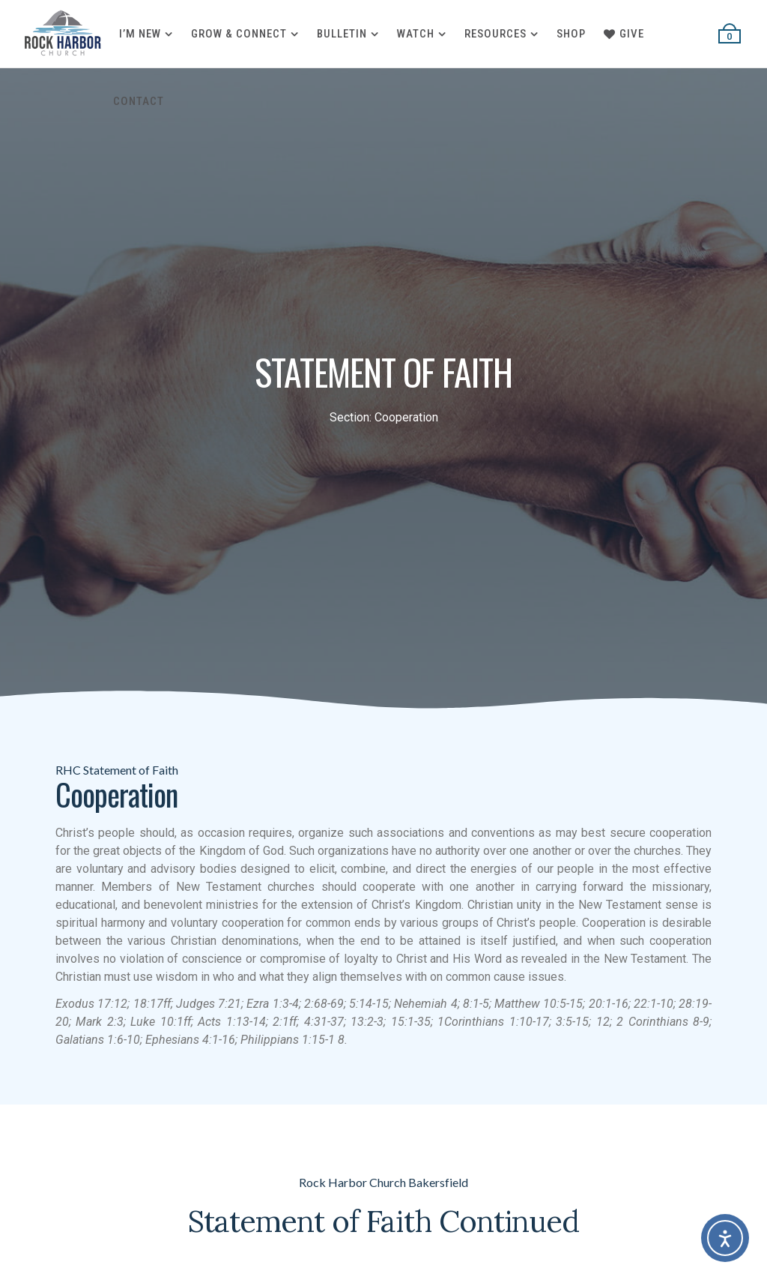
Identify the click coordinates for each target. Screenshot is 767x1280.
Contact (138, 101)
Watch (415, 33)
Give (624, 33)
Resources (495, 33)
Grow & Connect (239, 33)
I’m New (140, 33)
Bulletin (342, 33)
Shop (571, 33)
